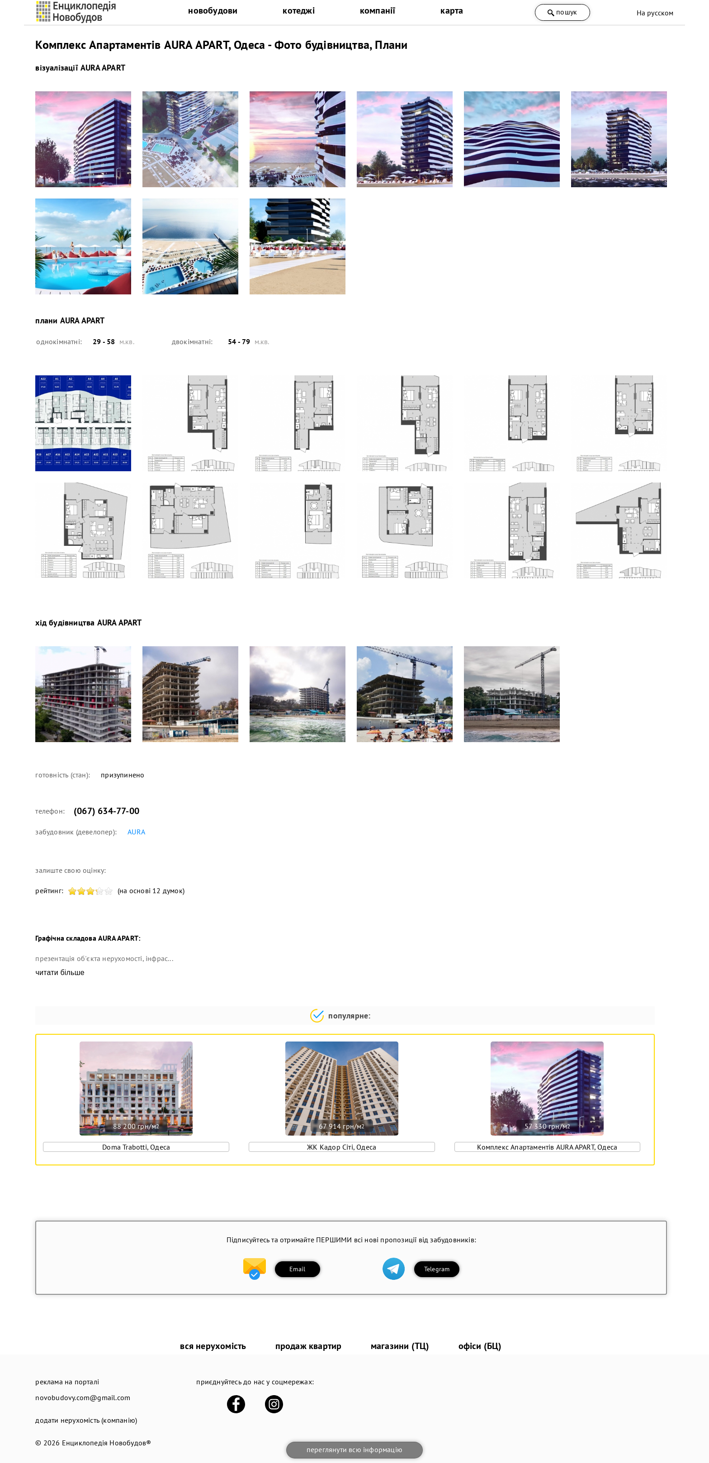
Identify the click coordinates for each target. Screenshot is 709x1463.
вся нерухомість (213, 1346)
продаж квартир (308, 1346)
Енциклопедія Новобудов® (106, 1442)
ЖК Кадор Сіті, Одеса (341, 1146)
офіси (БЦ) (480, 1346)
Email (297, 1269)
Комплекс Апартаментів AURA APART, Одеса (547, 1146)
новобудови (212, 10)
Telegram (437, 1269)
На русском (655, 12)
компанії (378, 10)
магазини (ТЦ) (400, 1346)
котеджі (298, 10)
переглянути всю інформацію (354, 1449)
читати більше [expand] (59, 972)
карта (451, 10)
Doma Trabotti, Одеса (136, 1146)
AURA (136, 831)
